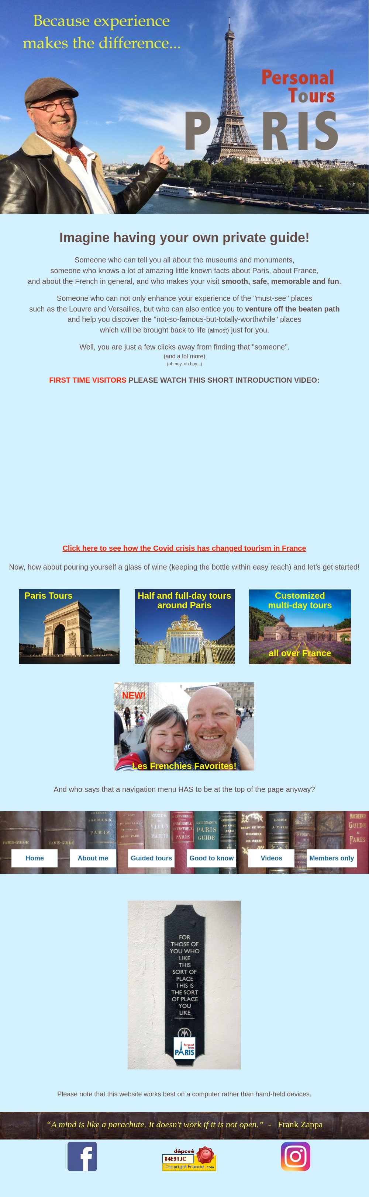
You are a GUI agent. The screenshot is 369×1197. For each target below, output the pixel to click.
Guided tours (151, 858)
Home (34, 858)
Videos (272, 858)
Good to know (211, 858)
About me (92, 858)
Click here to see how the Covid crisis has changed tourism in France (184, 548)
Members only (331, 858)
